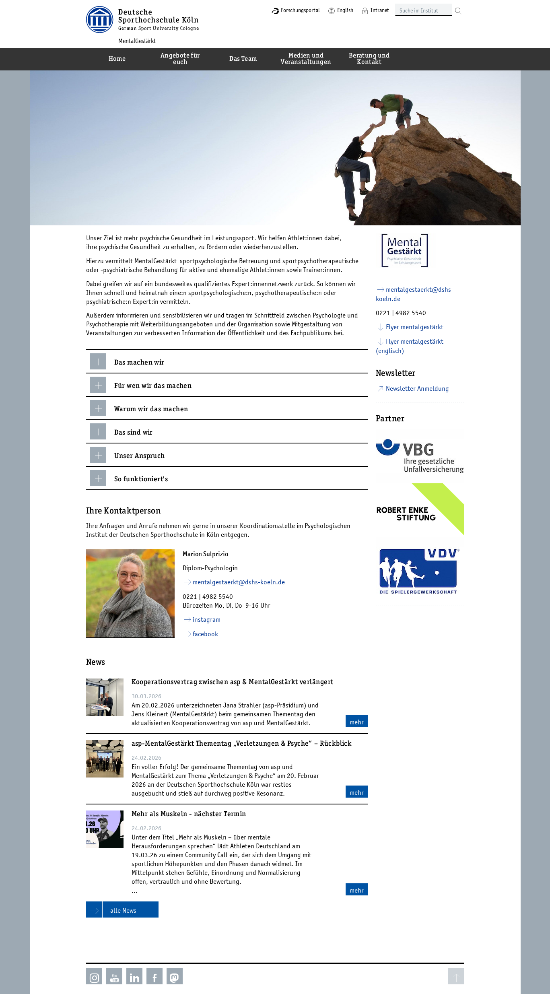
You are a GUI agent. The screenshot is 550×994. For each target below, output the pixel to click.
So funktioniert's (129, 478)
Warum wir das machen (139, 408)
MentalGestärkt (137, 40)
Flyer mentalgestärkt (414, 327)
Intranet (380, 10)
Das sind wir (121, 431)
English (345, 10)
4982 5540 (217, 596)
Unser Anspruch (127, 455)
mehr (357, 722)
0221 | (192, 596)
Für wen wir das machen (141, 385)
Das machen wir (127, 361)
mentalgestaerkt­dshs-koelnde (239, 582)
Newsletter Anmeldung (417, 388)
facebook (205, 634)
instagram (206, 619)
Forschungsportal (300, 10)
